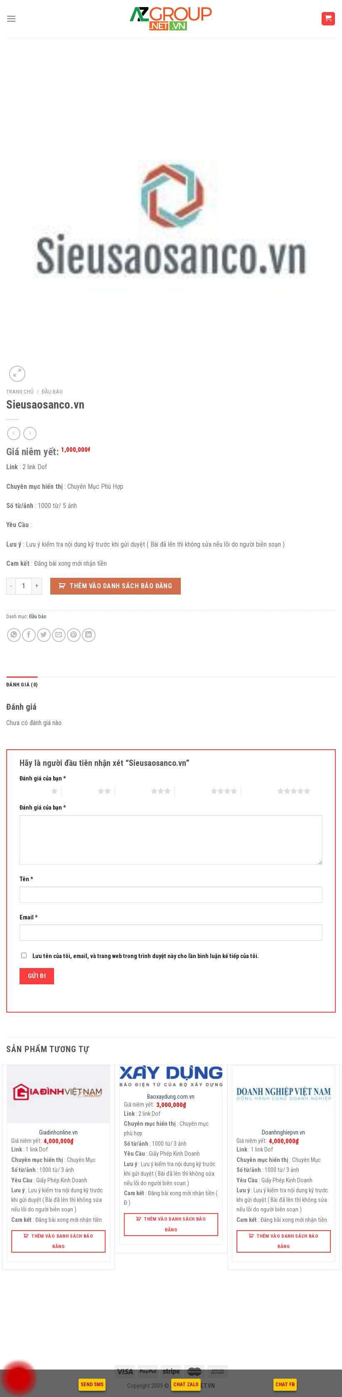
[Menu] (11, 18)
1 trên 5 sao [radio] (33, 791)
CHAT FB (285, 1384)
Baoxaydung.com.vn (170, 1096)
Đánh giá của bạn (43, 778)
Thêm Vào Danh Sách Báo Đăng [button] (62, 1241)
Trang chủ (20, 391)
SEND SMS (92, 1384)
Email (29, 917)
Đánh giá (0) (21, 684)
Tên (26, 879)
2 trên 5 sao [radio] (80, 791)
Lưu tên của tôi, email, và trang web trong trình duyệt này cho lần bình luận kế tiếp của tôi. (145, 956)
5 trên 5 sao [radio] (259, 791)
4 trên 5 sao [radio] (193, 791)
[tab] (21, 684)
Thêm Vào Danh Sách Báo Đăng (120, 586)
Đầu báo (52, 391)
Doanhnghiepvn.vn (283, 1132)
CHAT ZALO (186, 1384)
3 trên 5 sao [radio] (133, 791)
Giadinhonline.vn (58, 1132)
